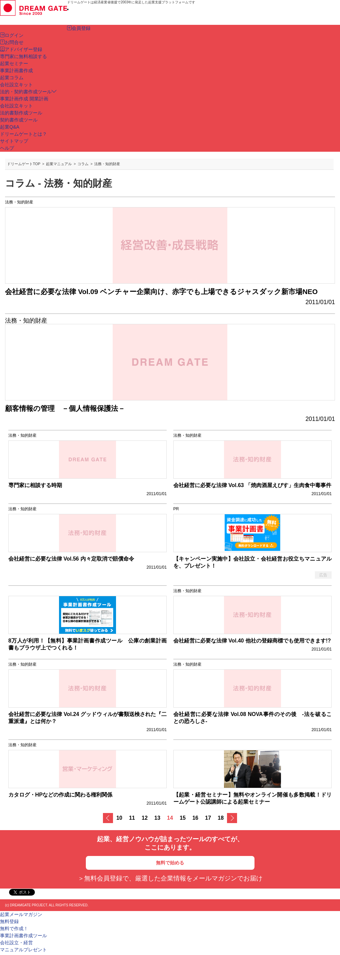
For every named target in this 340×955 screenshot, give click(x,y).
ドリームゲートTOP (23, 164)
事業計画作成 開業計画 (24, 98)
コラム (83, 164)
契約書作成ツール (19, 120)
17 (208, 818)
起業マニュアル (59, 164)
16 (195, 818)
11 (132, 818)
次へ (232, 818)
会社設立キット (16, 105)
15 (183, 818)
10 (119, 818)
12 (145, 818)
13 (157, 818)
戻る (108, 818)
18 (221, 818)
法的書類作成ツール (21, 112)
